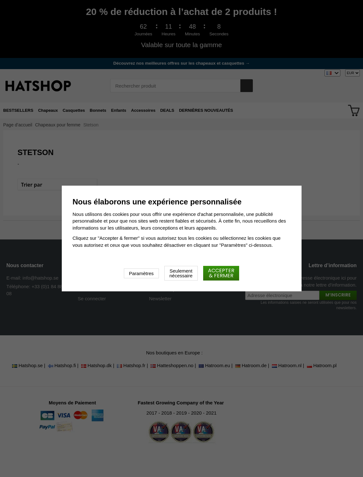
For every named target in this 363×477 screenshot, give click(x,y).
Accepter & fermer (221, 273)
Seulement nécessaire (181, 273)
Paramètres (141, 273)
